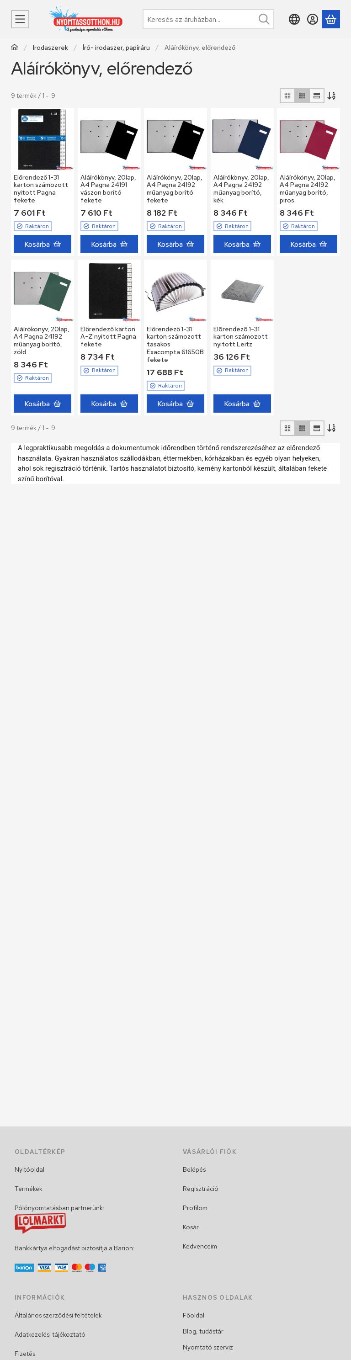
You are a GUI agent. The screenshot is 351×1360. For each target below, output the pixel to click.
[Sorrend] (332, 95)
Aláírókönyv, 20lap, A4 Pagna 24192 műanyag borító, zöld (41, 340)
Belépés (194, 1169)
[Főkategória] (14, 48)
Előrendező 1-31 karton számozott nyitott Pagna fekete (41, 188)
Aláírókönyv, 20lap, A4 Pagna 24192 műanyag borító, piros (307, 188)
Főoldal (193, 1315)
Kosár (191, 1227)
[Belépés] (312, 19)
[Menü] (20, 19)
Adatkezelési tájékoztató (50, 1334)
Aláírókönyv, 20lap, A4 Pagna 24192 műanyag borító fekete (174, 188)
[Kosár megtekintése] (331, 19)
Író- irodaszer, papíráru (116, 48)
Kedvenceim (200, 1246)
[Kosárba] (42, 244)
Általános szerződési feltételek (58, 1315)
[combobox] (208, 19)
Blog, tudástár (203, 1331)
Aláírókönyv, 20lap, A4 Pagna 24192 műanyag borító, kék (241, 188)
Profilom (195, 1208)
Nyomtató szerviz (208, 1347)
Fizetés (25, 1353)
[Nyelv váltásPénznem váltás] (294, 19)
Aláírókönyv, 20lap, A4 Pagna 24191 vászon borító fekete (108, 188)
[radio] (287, 95)
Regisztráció (200, 1189)
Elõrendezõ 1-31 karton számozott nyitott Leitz (240, 337)
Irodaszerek (50, 48)
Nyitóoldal (29, 1169)
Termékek (29, 1189)
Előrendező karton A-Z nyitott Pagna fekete (108, 337)
